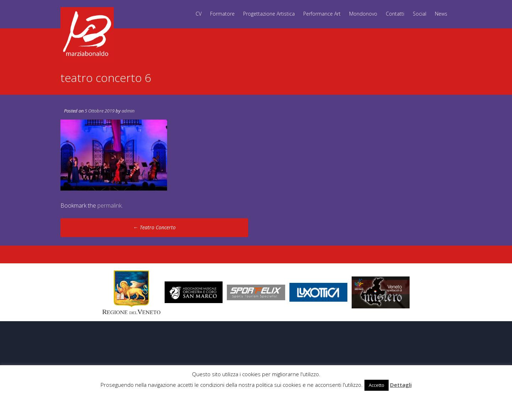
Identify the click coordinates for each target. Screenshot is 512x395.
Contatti (395, 13)
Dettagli (401, 384)
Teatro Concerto (154, 227)
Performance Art (322, 13)
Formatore (222, 13)
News (441, 13)
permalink (109, 205)
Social (419, 13)
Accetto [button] (376, 385)
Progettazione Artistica (269, 13)
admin (128, 111)
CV (199, 13)
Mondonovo (363, 13)
